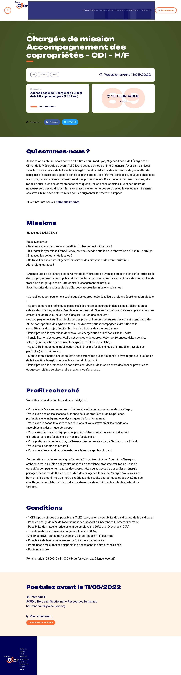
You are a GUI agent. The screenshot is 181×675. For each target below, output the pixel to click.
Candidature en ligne (41, 613)
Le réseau (90, 5)
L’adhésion (146, 5)
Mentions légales (145, 659)
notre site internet (67, 192)
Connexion (166, 6)
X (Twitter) (72, 112)
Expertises (105, 5)
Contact (120, 659)
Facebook (52, 112)
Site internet (47, 97)
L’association (74, 5)
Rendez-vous (129, 5)
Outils (116, 5)
